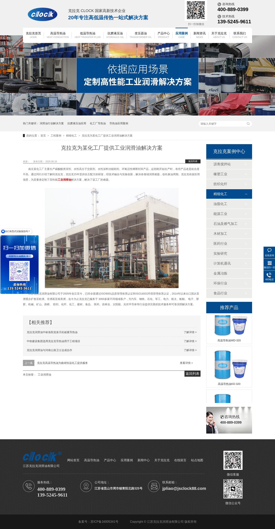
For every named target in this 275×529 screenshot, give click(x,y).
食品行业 (220, 293)
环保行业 (220, 283)
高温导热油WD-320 (229, 340)
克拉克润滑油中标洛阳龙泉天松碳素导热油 (52, 332)
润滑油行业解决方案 (52, 123)
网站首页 (73, 460)
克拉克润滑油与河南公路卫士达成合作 (49, 350)
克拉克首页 (33, 35)
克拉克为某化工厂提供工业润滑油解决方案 (107, 135)
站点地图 (197, 460)
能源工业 (220, 214)
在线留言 (180, 460)
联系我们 (239, 35)
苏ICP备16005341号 (104, 521)
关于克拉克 (219, 35)
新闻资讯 (199, 35)
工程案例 (56, 135)
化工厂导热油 (98, 123)
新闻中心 (144, 460)
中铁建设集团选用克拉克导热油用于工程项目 (53, 341)
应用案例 (182, 35)
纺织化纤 (220, 184)
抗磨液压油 (115, 35)
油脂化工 (220, 204)
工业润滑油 (44, 374)
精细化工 (72, 135)
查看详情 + (186, 362)
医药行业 (220, 244)
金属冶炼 (220, 273)
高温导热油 (58, 35)
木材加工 (220, 234)
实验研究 (220, 253)
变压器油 (141, 35)
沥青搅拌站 (222, 164)
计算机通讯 (222, 263)
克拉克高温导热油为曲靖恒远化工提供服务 (62, 362)
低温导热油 (88, 35)
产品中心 (164, 35)
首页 (43, 135)
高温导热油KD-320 (229, 384)
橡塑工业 (220, 174)
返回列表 (192, 161)
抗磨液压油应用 (76, 123)
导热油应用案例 (118, 123)
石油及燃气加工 (226, 224)
